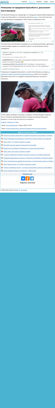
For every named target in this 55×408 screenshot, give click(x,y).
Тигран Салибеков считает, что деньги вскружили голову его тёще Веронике (28, 167)
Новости (31, 2)
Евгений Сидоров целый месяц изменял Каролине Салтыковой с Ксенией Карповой (28, 135)
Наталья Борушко (12, 125)
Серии (46, 2)
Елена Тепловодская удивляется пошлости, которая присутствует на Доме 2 (28, 161)
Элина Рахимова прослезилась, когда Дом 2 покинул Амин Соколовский (27, 139)
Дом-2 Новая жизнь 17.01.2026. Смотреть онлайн (19, 164)
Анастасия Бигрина (12, 128)
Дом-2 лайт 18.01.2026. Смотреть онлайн (16, 151)
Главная (24, 2)
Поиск (52, 2)
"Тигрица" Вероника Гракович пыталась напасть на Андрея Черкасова (26, 155)
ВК (17, 190)
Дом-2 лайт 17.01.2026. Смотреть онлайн (16, 142)
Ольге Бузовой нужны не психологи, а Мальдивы (19, 171)
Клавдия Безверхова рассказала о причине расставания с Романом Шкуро (28, 158)
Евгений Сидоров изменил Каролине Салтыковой (19, 145)
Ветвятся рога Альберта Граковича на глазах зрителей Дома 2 (24, 148)
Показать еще (27, 174)
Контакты (24, 190)
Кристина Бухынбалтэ (39, 128)
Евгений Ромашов (25, 128)
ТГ (19, 190)
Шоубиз (39, 2)
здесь (35, 17)
